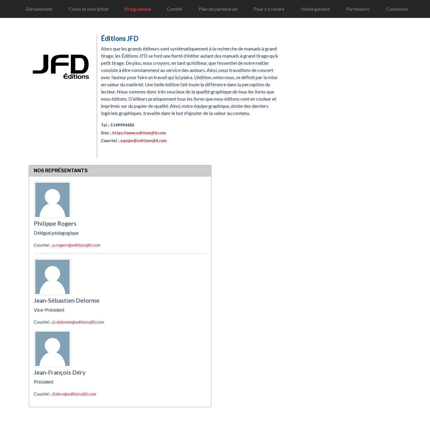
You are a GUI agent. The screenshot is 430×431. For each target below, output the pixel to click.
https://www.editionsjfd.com (139, 132)
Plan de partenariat (218, 9)
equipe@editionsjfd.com (143, 140)
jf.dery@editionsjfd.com (74, 393)
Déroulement (38, 9)
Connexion (397, 9)
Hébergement (315, 9)
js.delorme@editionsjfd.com (78, 321)
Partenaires (358, 9)
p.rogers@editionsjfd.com (76, 244)
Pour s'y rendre (269, 9)
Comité (174, 9)
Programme (138, 9)
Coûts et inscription (89, 9)
